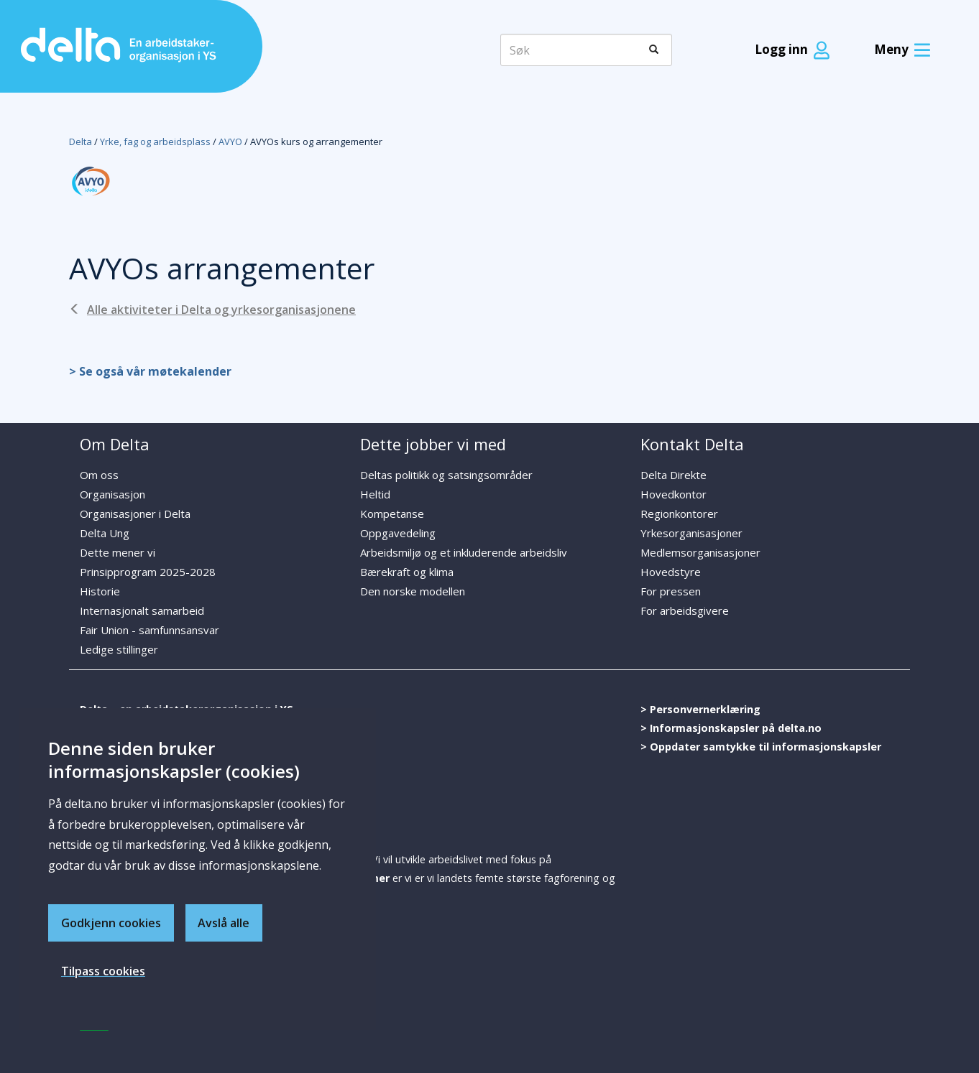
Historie (100, 591)
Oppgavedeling (398, 533)
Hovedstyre (670, 572)
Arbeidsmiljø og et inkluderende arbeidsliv (463, 552)
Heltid (375, 494)
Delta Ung (104, 533)
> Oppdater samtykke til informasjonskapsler (760, 746)
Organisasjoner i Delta (135, 513)
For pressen (670, 591)
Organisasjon (112, 494)
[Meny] (899, 50)
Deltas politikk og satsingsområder (446, 475)
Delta (80, 141)
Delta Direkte (673, 475)
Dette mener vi (117, 552)
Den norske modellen (412, 591)
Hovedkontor (673, 494)
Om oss (99, 475)
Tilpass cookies (103, 971)
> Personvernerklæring (700, 709)
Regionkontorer (679, 513)
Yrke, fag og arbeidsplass (155, 141)
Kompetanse (392, 513)
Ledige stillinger (119, 649)
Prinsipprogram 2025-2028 (148, 572)
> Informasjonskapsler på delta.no (731, 728)
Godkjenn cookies (111, 922)
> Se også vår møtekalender (150, 371)
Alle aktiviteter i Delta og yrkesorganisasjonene (221, 309)
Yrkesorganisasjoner (691, 533)
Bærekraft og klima (407, 572)
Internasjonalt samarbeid (142, 610)
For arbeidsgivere (684, 610)
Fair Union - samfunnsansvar (149, 630)
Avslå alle (224, 922)
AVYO (230, 141)
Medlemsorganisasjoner (700, 552)
